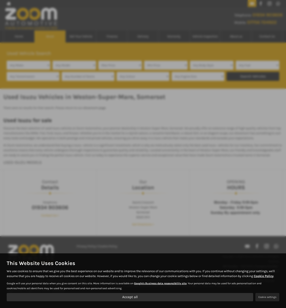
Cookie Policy (263, 276)
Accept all (130, 297)
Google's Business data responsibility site (160, 283)
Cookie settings (267, 297)
